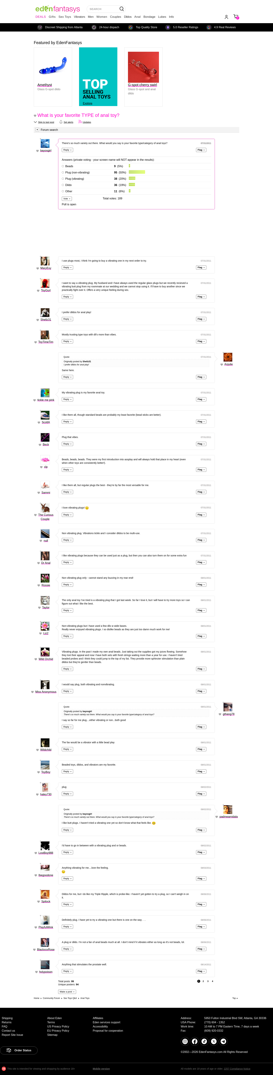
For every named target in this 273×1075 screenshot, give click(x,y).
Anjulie (228, 364)
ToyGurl (46, 290)
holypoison (46, 971)
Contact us (8, 1030)
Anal (137, 16)
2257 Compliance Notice (237, 1068)
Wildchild (45, 749)
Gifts (52, 16)
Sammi (45, 492)
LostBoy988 (45, 852)
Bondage (149, 16)
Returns (6, 1022)
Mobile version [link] (101, 1068)
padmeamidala (229, 816)
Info (171, 16)
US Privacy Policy (58, 1026)
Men (91, 16)
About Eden (54, 1018)
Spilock (45, 901)
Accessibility (100, 1026)
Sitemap (52, 1034)
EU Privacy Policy (58, 1030)
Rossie (46, 585)
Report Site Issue (12, 1034)
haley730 (46, 794)
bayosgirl (45, 150)
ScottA (46, 422)
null (46, 540)
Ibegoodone (45, 875)
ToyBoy (45, 772)
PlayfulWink (45, 927)
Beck (46, 444)
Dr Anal (45, 562)
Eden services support (106, 1022)
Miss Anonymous (45, 691)
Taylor (46, 607)
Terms (51, 1022)
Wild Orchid (46, 659)
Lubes (162, 16)
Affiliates (98, 1018)
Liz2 (45, 633)
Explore (87, 103)
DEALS (41, 16)
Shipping (7, 1018)
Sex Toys (64, 16)
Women (101, 16)
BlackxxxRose (45, 949)
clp (46, 466)
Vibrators (79, 16)
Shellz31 (46, 319)
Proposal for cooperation (108, 1030)
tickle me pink (45, 399)
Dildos (127, 16)
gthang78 (229, 714)
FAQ (4, 1026)
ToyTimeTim (45, 341)
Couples (115, 16)
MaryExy (45, 268)
